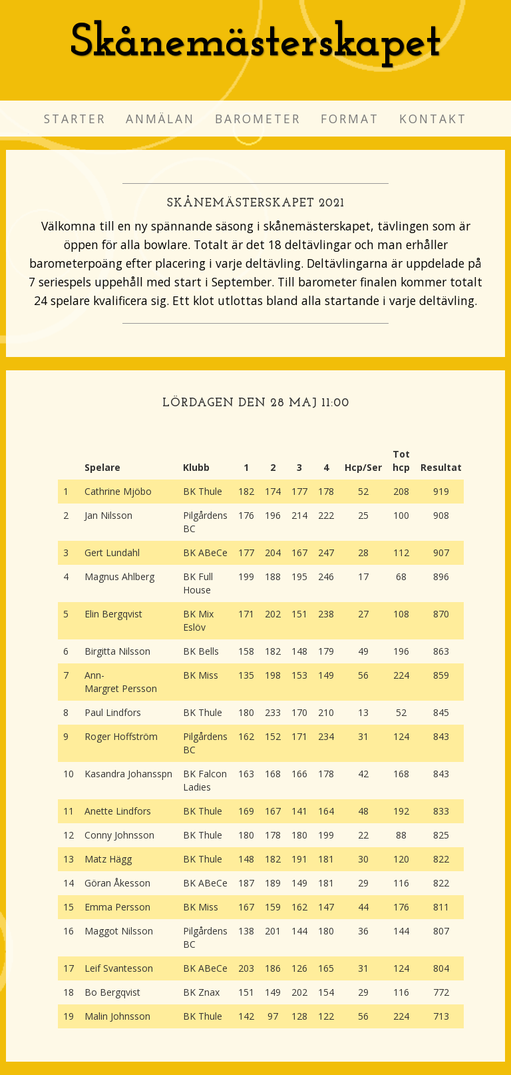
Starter (75, 119)
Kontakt (433, 119)
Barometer (258, 119)
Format (350, 119)
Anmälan (160, 119)
